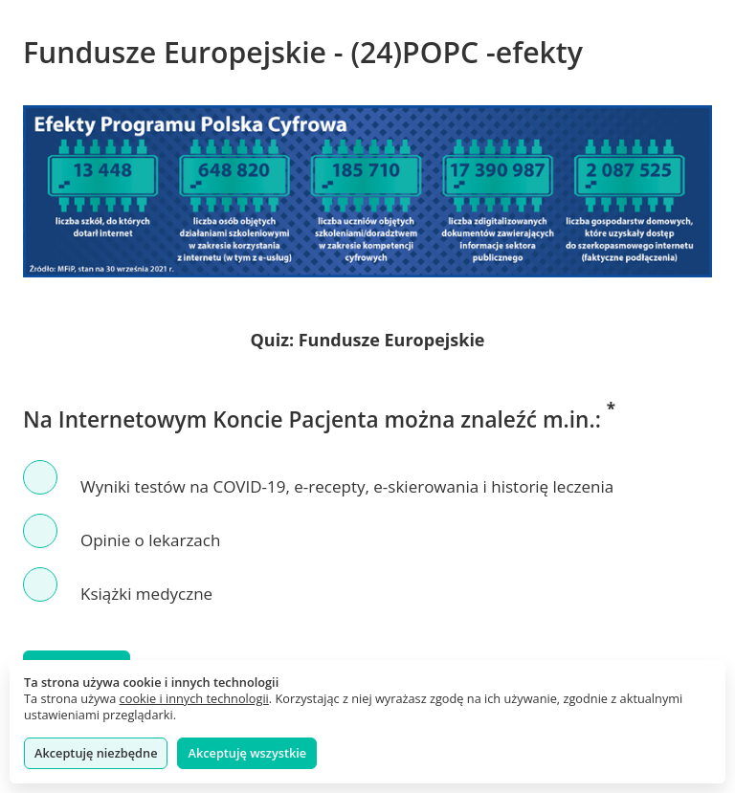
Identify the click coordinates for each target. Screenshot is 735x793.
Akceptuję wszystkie (247, 752)
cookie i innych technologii (194, 698)
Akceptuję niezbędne (95, 752)
